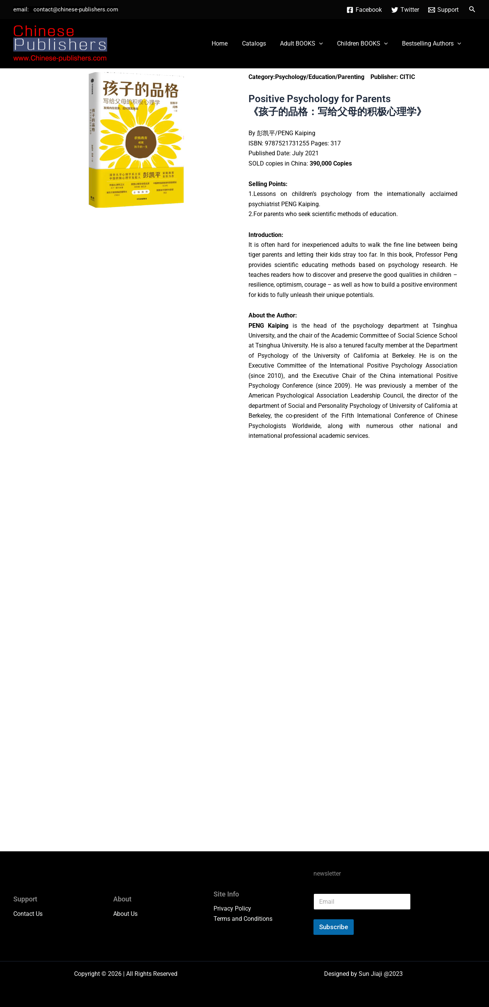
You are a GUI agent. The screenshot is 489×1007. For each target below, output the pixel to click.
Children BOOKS (365, 43)
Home (229, 43)
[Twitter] (405, 9)
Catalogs (261, 43)
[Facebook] (364, 9)
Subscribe (333, 927)
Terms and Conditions (243, 918)
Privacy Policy (232, 908)
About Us (125, 913)
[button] (472, 9)
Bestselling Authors (432, 43)
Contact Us (28, 913)
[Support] (443, 9)
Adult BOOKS (306, 43)
